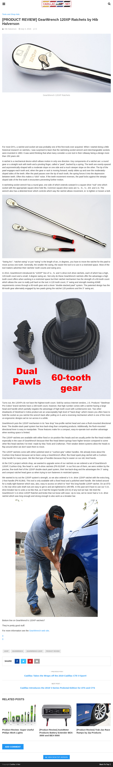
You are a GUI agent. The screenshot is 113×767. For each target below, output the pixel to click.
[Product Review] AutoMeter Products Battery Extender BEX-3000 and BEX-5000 (56, 732)
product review (53, 651)
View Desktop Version (56, 757)
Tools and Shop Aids (11, 14)
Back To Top (105, 764)
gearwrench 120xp (34, 651)
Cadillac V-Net (15, 764)
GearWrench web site (39, 630)
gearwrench (17, 651)
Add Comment (13, 747)
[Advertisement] (56, 120)
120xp (6, 651)
